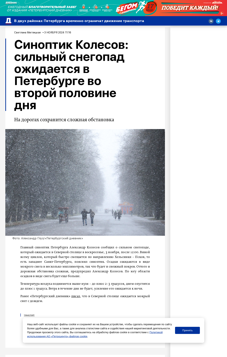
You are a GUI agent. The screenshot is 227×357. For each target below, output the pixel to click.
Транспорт (29, 315)
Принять (187, 330)
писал (75, 296)
